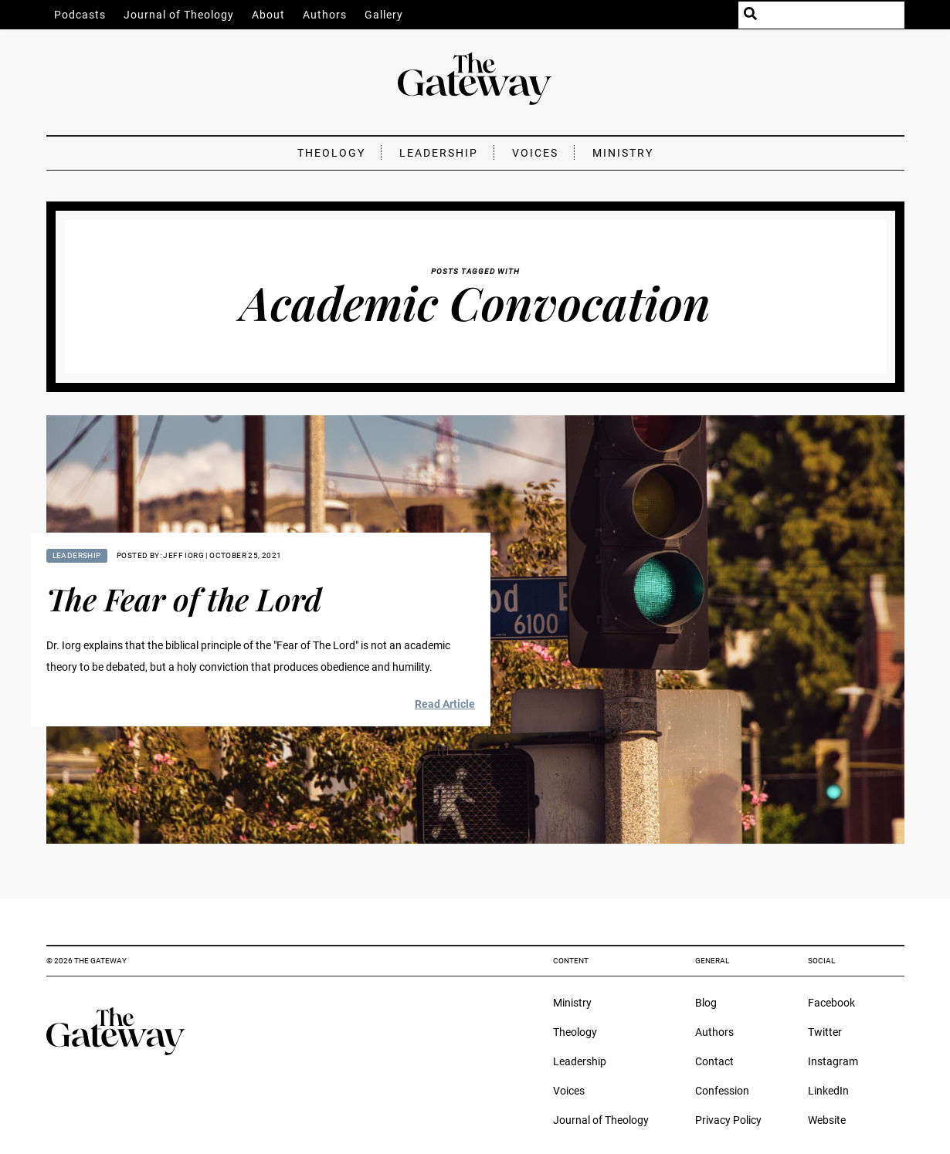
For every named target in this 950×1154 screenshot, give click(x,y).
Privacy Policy (728, 1120)
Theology (331, 153)
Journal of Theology (179, 14)
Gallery (384, 14)
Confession (722, 1091)
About (268, 14)
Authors (325, 14)
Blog (706, 1003)
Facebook (831, 1003)
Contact (714, 1061)
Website (827, 1120)
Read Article (445, 704)
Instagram (833, 1061)
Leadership (438, 153)
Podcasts (80, 14)
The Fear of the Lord (184, 598)
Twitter (825, 1032)
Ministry (622, 153)
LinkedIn (828, 1091)
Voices (535, 153)
